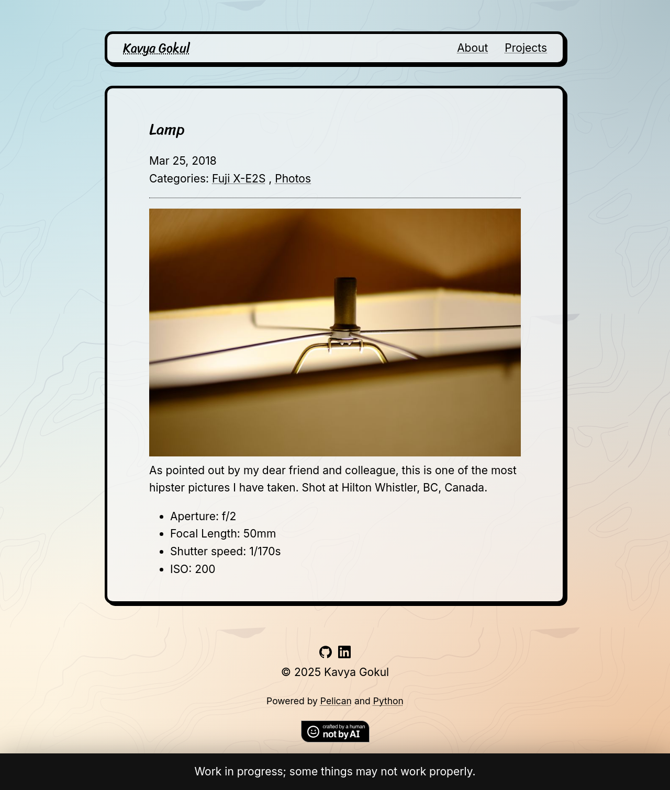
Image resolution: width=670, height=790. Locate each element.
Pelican (336, 700)
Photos (293, 178)
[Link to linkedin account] (344, 654)
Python (388, 700)
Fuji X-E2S (238, 178)
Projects (526, 47)
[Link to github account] (325, 654)
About (472, 47)
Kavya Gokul (156, 48)
